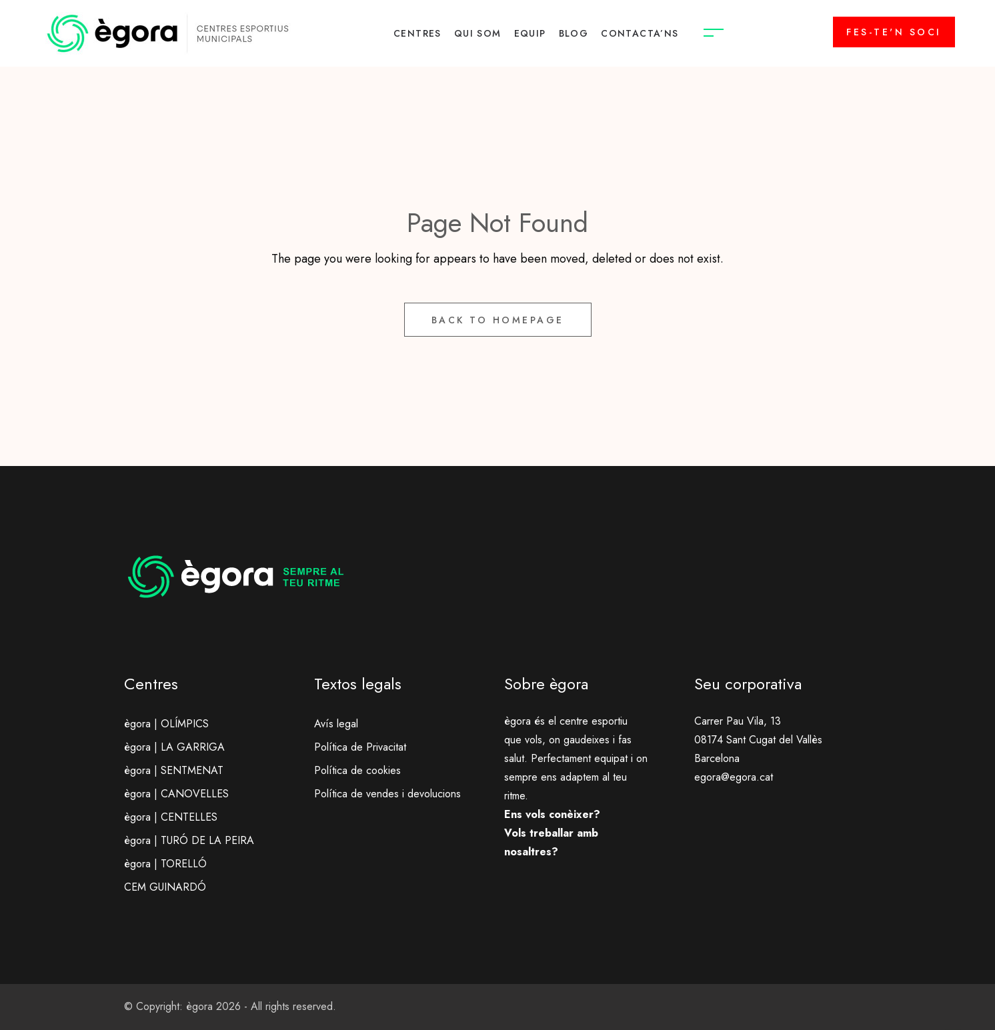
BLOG (574, 33)
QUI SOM (478, 33)
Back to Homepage (497, 320)
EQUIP (530, 33)
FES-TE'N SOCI (894, 32)
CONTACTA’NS (639, 33)
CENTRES (417, 33)
